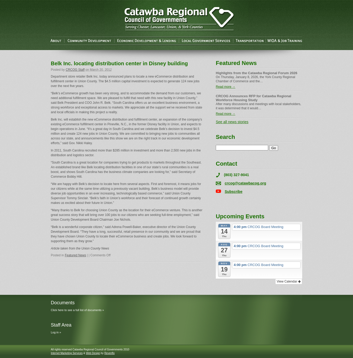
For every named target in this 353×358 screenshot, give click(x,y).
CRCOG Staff (75, 70)
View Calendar (289, 281)
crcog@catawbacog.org (245, 183)
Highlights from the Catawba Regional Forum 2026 (256, 73)
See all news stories (232, 122)
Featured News (75, 255)
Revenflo (109, 353)
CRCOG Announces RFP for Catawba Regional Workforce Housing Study (253, 98)
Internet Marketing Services (67, 353)
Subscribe (233, 191)
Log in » (56, 332)
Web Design (93, 353)
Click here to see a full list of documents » (77, 310)
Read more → (225, 87)
